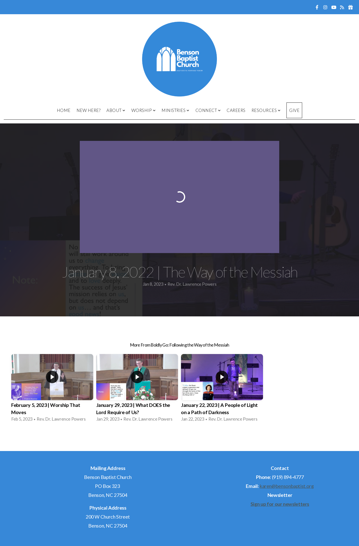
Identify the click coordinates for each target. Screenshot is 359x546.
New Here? (89, 110)
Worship (143, 110)
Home (64, 110)
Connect (208, 110)
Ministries (175, 110)
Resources (266, 110)
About (115, 110)
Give (294, 110)
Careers (236, 110)
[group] (52, 389)
